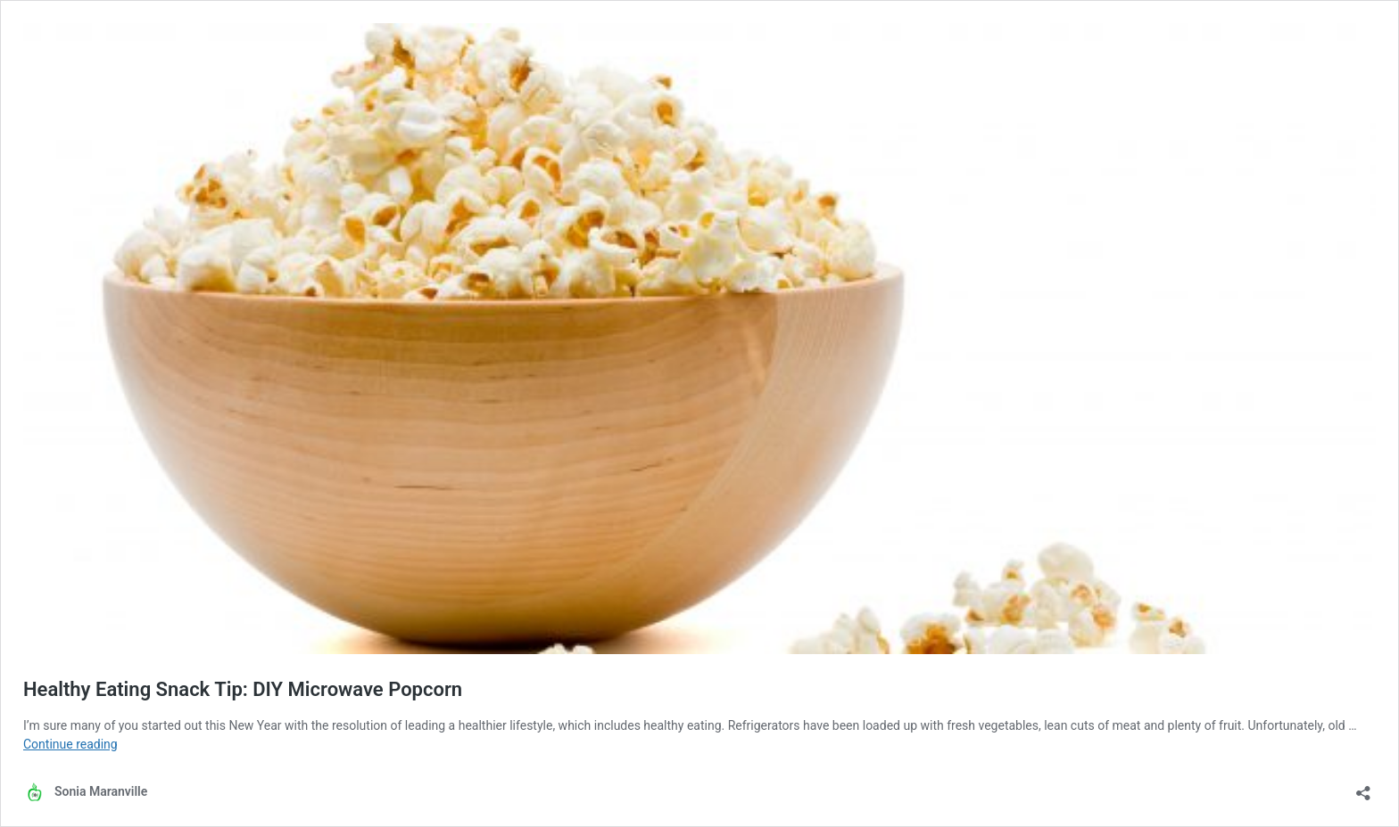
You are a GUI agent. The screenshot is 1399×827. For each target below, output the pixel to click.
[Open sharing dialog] (1363, 787)
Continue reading (70, 744)
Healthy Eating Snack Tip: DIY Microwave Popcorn (242, 689)
